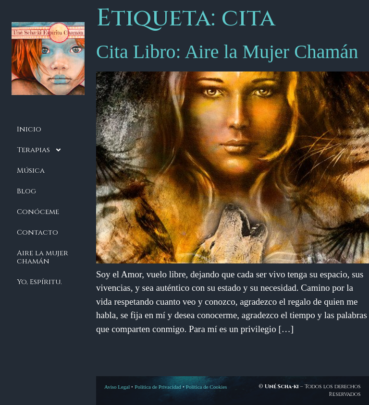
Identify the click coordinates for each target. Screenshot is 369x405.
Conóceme (38, 212)
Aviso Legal (117, 387)
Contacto (37, 232)
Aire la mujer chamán (42, 257)
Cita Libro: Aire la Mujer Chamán (227, 51)
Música (31, 171)
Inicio (29, 129)
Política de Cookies (206, 387)
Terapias (39, 150)
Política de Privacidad (158, 387)
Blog (26, 191)
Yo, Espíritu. (39, 282)
